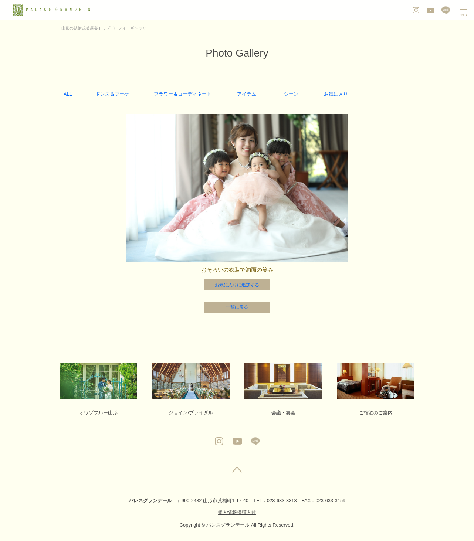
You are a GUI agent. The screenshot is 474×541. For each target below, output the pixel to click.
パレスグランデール (150, 500)
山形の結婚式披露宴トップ (85, 28)
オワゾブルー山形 (98, 389)
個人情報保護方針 (237, 512)
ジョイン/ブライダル (191, 389)
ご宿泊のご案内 (375, 389)
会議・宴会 (283, 389)
